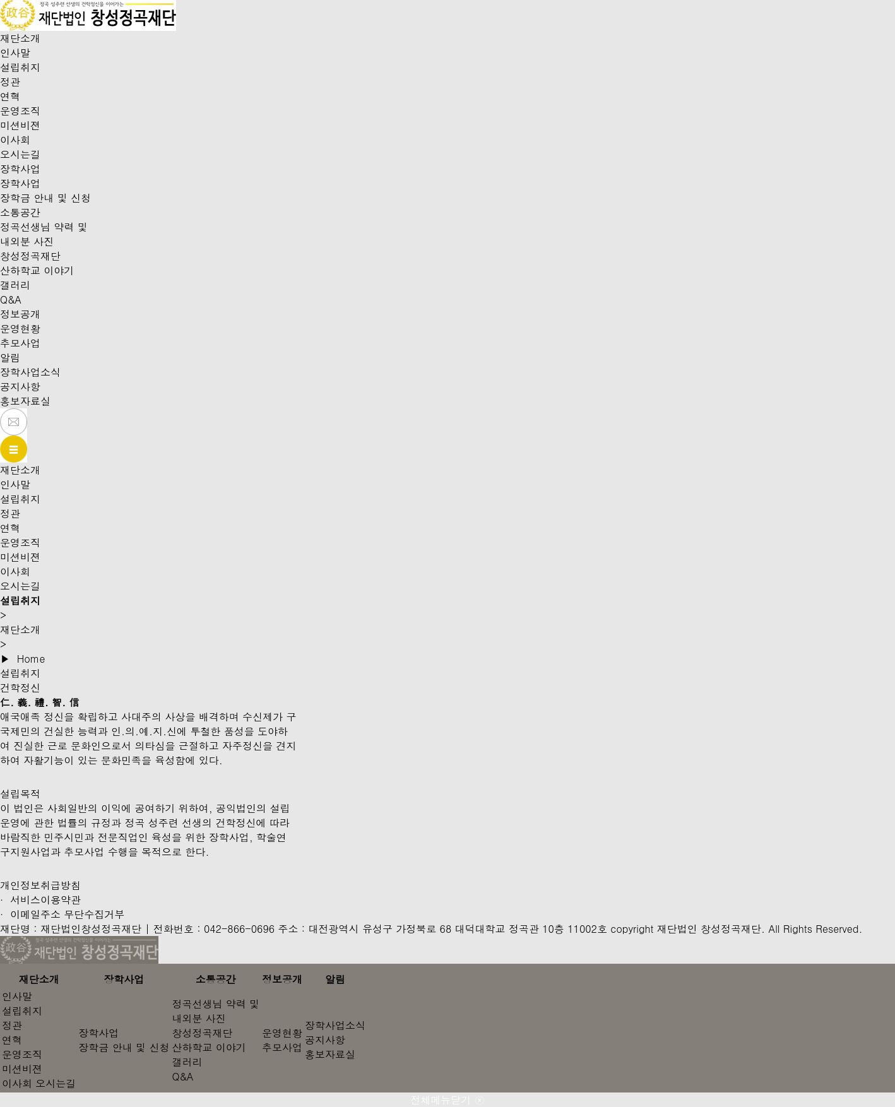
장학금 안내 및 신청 (45, 198)
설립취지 (20, 67)
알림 (10, 357)
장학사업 (20, 169)
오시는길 (20, 154)
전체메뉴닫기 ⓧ (447, 1099)
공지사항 (20, 386)
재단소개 (20, 38)
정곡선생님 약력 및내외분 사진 (44, 234)
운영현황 (20, 328)
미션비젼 (20, 125)
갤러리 (15, 285)
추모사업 (20, 343)
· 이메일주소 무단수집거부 (62, 914)
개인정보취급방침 (40, 885)
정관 (10, 81)
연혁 (10, 96)
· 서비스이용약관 (40, 899)
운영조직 (20, 111)
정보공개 (20, 314)
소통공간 (20, 212)
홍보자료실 (25, 401)
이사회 (15, 140)
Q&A (10, 299)
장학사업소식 (30, 372)
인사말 (15, 52)
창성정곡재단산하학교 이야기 (37, 263)
